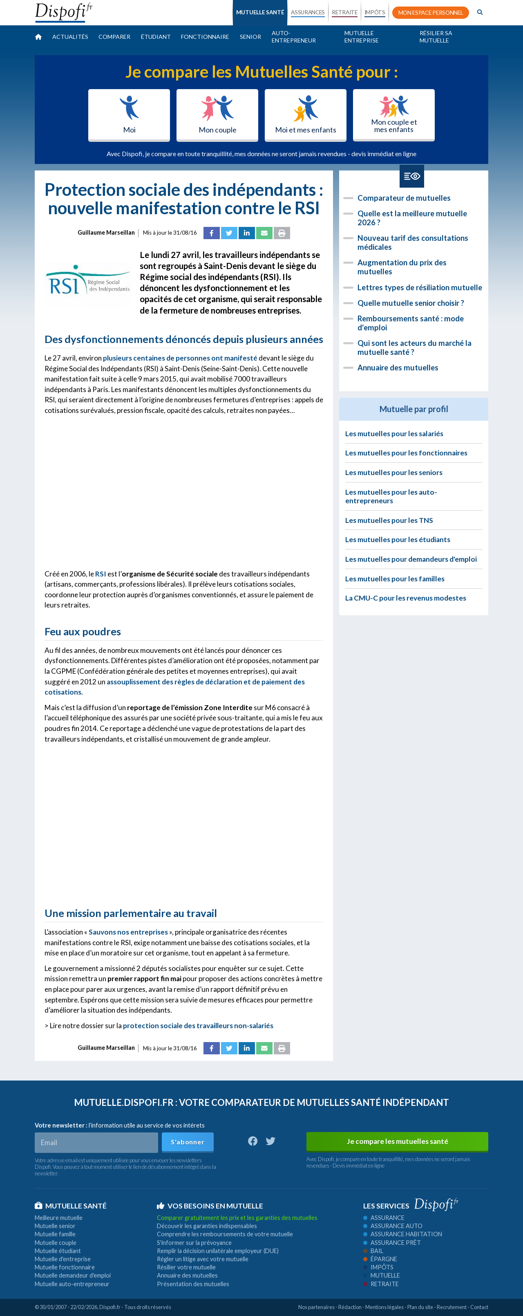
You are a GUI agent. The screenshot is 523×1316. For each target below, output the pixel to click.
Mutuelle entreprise (361, 36)
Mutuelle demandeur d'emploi (73, 1275)
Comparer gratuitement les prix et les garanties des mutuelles (237, 1217)
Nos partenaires (316, 1307)
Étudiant (156, 36)
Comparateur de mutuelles (404, 197)
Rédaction (350, 1307)
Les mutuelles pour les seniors (394, 472)
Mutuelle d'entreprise (63, 1258)
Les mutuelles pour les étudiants (397, 539)
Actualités (70, 36)
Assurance (384, 1217)
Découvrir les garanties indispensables (207, 1225)
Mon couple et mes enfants (394, 114)
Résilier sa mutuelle (436, 36)
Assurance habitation (402, 1234)
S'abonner (187, 1142)
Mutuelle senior (55, 1225)
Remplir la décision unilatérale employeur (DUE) (218, 1250)
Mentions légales (384, 1307)
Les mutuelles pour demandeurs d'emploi (411, 559)
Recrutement (452, 1307)
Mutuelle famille (55, 1234)
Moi (129, 114)
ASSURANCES (308, 12)
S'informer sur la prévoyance (194, 1242)
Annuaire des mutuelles (398, 367)
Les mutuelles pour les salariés (394, 433)
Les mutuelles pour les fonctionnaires (406, 452)
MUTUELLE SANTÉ (260, 12)
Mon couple (218, 114)
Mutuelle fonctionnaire (65, 1267)
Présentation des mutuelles (193, 1283)
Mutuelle (381, 1275)
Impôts (378, 1267)
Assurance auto (392, 1225)
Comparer (114, 36)
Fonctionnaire (205, 36)
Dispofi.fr (110, 1307)
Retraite (381, 1283)
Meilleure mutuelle (59, 1217)
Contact (479, 1307)
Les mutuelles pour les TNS (389, 520)
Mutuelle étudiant (58, 1250)
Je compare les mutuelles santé (397, 1141)
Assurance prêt (392, 1242)
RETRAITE (344, 12)
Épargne (380, 1258)
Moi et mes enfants (305, 114)
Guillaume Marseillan (106, 232)
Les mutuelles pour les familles (395, 578)
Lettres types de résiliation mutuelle (420, 287)
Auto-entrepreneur (294, 36)
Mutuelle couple (55, 1242)
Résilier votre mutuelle (186, 1267)
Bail (373, 1250)
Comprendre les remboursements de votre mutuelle (225, 1234)
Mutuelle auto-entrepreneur (72, 1283)
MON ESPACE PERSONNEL (430, 12)
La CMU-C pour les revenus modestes (405, 598)
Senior (250, 36)
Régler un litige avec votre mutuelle (202, 1258)
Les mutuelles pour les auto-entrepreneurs (391, 496)
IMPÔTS (374, 12)
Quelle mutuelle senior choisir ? (411, 302)
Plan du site (420, 1307)
